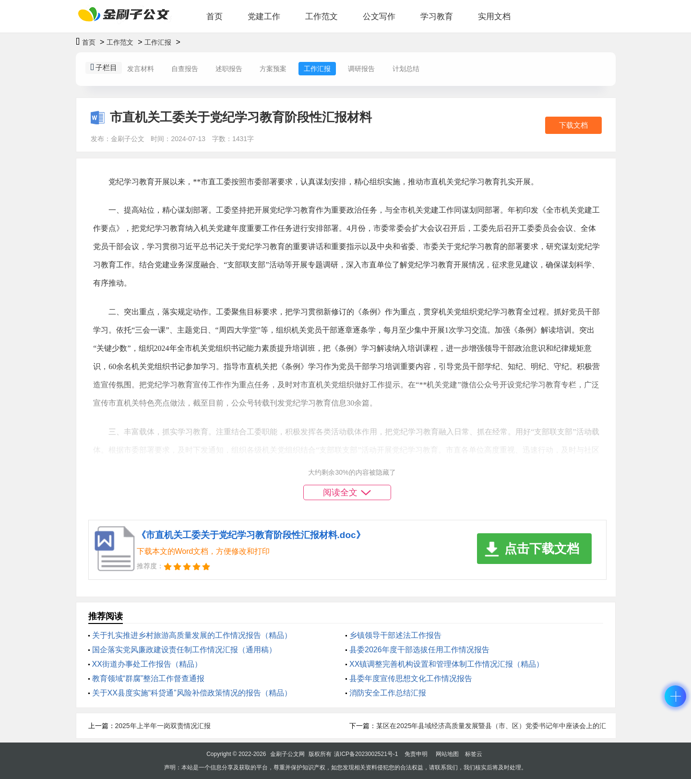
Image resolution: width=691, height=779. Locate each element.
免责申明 (416, 754)
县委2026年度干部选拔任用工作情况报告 (419, 650)
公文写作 (379, 16)
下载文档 (573, 125)
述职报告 (228, 68)
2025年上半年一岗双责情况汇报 (163, 726)
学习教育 (436, 16)
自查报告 (184, 68)
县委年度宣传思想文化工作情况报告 (410, 678)
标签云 (473, 754)
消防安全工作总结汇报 (387, 693)
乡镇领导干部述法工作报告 (395, 635)
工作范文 (321, 16)
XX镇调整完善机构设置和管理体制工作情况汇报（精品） (446, 664)
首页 (214, 16)
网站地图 (447, 754)
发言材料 (140, 68)
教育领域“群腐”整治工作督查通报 (148, 678)
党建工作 (264, 16)
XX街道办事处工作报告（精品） (147, 664)
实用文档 (494, 16)
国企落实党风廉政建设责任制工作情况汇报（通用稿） (184, 650)
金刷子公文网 (287, 754)
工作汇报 (157, 42)
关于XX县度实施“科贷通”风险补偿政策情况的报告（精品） (192, 693)
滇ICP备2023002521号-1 (366, 754)
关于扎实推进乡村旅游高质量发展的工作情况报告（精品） (192, 635)
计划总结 (406, 68)
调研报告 (361, 68)
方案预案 (273, 68)
